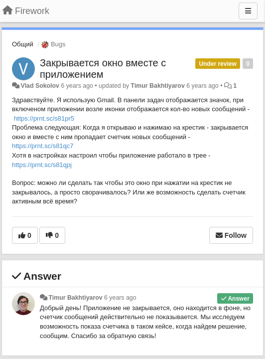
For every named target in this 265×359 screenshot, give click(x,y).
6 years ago (120, 297)
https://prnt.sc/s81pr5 (44, 118)
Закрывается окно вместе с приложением (103, 68)
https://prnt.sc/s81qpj (42, 165)
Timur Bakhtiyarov (158, 85)
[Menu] (248, 10)
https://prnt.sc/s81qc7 (43, 146)
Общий (22, 44)
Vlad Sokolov (39, 85)
